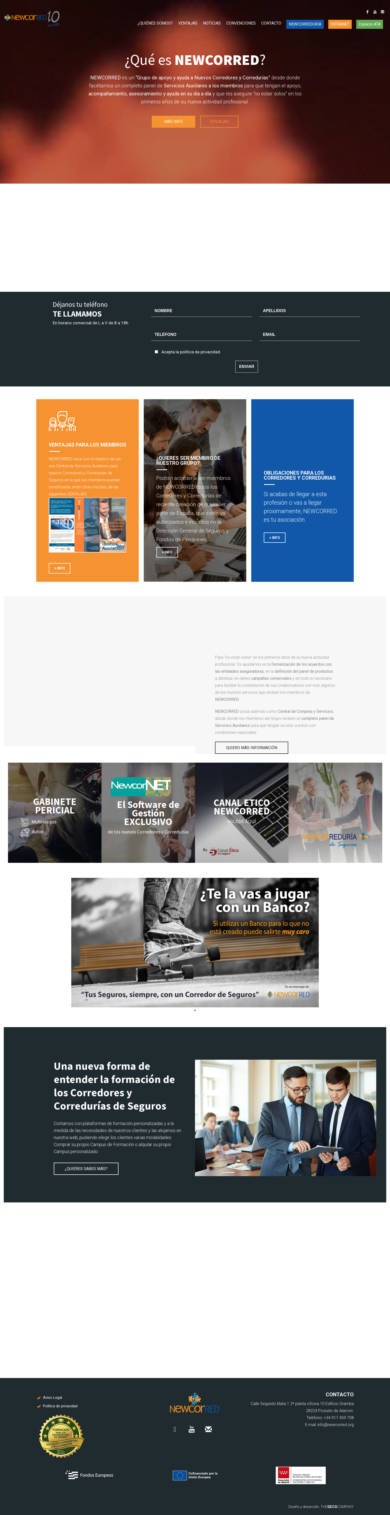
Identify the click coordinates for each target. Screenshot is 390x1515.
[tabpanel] (195, 942)
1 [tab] (195, 1010)
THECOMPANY (337, 1507)
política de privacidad (200, 351)
